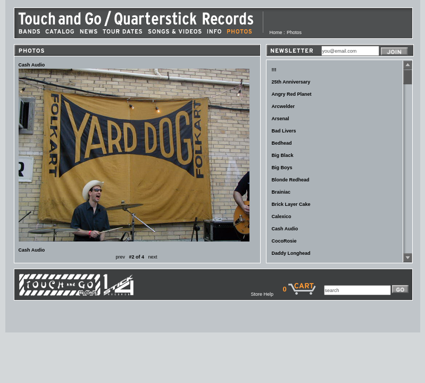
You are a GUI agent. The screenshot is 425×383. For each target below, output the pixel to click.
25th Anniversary (291, 82)
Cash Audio (285, 228)
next (152, 257)
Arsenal (280, 118)
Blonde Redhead (291, 179)
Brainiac (281, 192)
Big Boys (282, 167)
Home (276, 32)
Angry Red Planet (292, 94)
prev (120, 257)
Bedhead (282, 143)
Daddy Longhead (291, 253)
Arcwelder (283, 106)
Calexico (281, 216)
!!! (274, 69)
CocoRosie (284, 241)
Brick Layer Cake (291, 204)
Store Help (266, 294)
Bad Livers (284, 131)
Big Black (283, 155)
